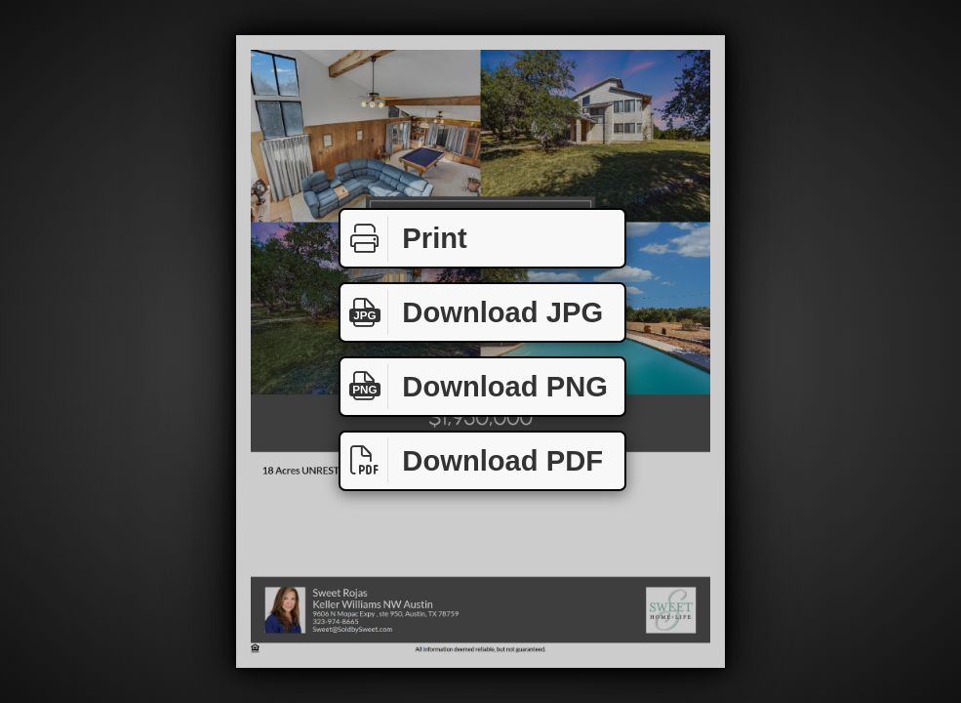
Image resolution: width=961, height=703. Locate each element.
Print (403, 239)
